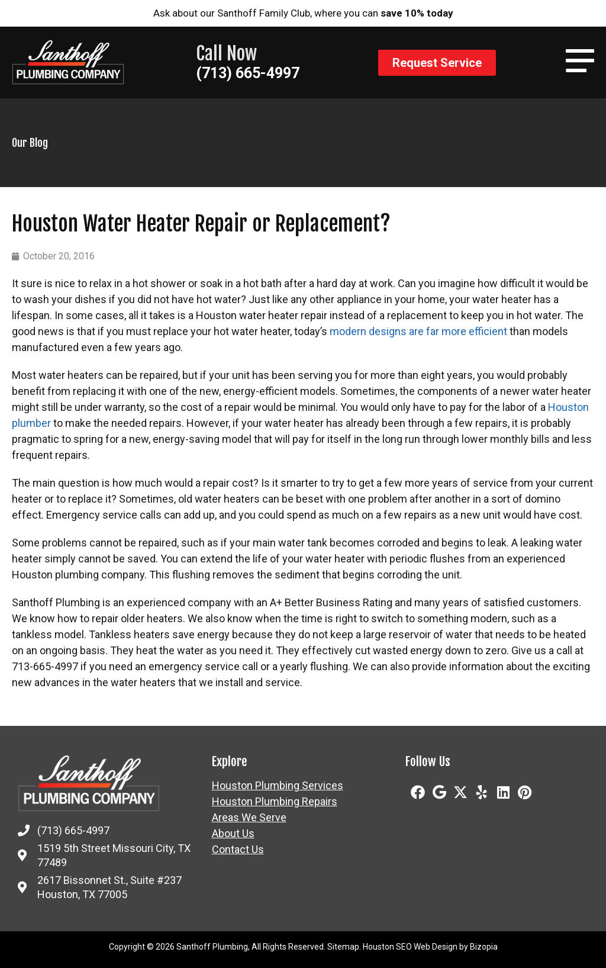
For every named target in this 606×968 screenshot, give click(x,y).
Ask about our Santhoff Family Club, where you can (303, 13)
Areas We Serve (249, 818)
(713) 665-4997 (247, 73)
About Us (233, 834)
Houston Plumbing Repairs (274, 802)
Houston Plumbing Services (277, 786)
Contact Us (238, 850)
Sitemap (343, 946)
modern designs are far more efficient (418, 331)
